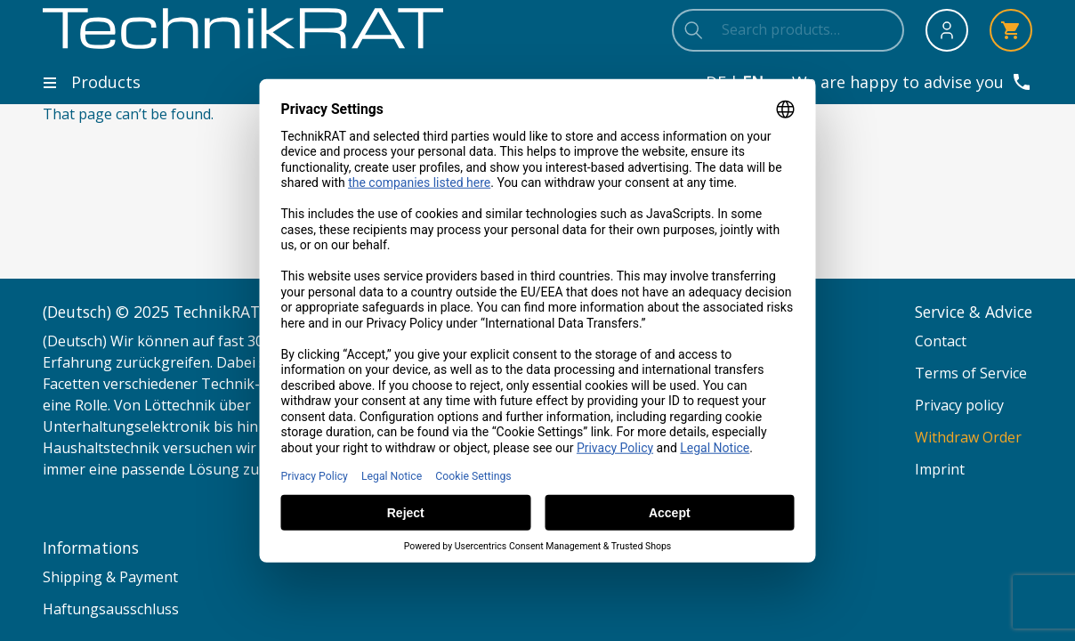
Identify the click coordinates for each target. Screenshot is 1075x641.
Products (92, 82)
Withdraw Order (968, 437)
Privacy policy (959, 405)
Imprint (940, 469)
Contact (940, 341)
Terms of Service (971, 373)
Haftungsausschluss (111, 609)
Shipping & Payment (110, 577)
